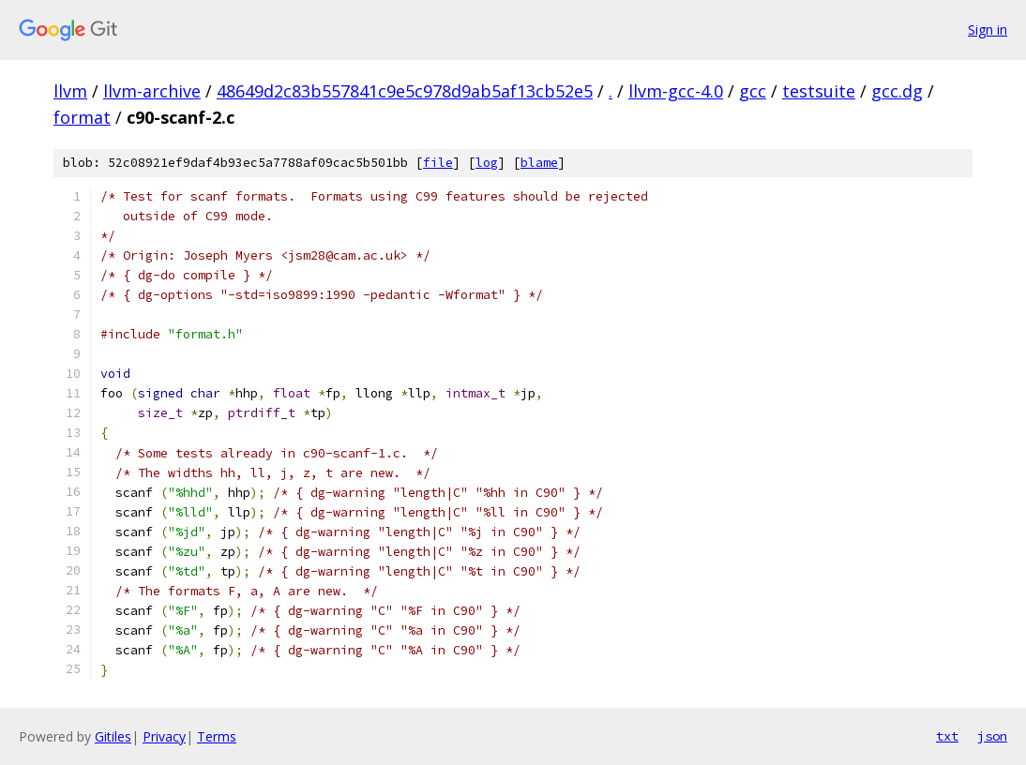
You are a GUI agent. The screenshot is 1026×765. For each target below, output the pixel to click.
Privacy (164, 736)
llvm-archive (152, 91)
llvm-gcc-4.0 (675, 91)
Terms (216, 736)
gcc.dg (897, 91)
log (486, 163)
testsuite (818, 91)
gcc (752, 91)
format (82, 117)
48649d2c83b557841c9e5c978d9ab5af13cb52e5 (405, 91)
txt (947, 736)
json (992, 736)
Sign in (987, 29)
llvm (70, 91)
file (438, 163)
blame (539, 163)
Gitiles (113, 736)
